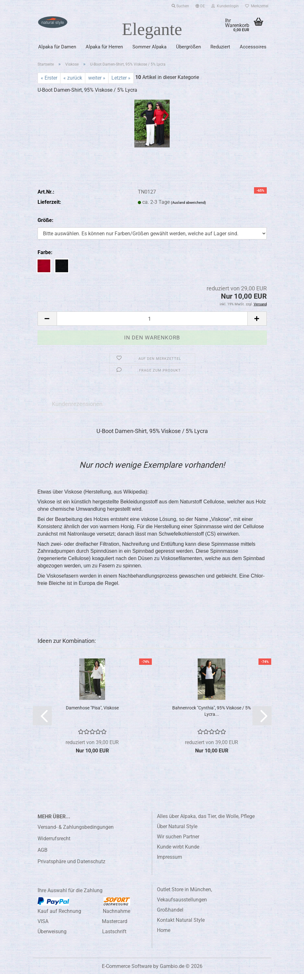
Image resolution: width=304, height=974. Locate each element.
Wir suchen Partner (178, 837)
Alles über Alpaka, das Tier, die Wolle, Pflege (206, 816)
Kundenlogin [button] (225, 6)
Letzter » (121, 78)
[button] (200, 5)
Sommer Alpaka (149, 47)
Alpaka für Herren (104, 47)
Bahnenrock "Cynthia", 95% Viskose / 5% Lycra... (211, 711)
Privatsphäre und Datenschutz (71, 861)
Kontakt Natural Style (181, 920)
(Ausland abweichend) (188, 203)
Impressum (169, 857)
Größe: (45, 220)
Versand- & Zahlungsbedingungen (76, 827)
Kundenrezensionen (77, 404)
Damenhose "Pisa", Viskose (92, 707)
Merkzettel (256, 6)
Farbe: (45, 252)
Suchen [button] (180, 6)
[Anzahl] (152, 318)
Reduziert (220, 47)
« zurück (72, 78)
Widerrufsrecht (54, 838)
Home (163, 930)
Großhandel (170, 910)
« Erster (49, 78)
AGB (42, 850)
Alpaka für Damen (57, 47)
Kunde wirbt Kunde (178, 847)
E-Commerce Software (127, 966)
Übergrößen (188, 47)
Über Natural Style (177, 826)
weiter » (96, 78)
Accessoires (253, 47)
